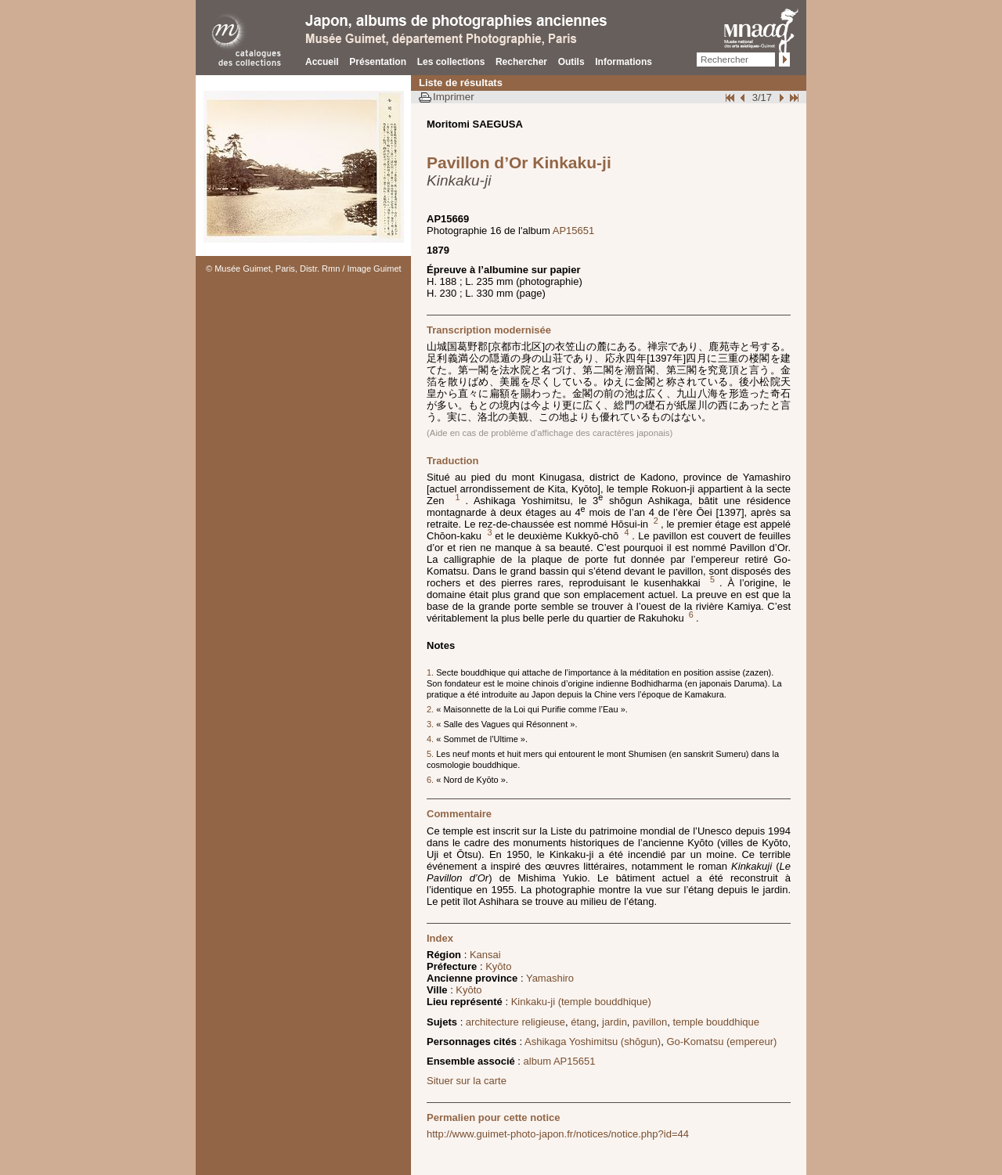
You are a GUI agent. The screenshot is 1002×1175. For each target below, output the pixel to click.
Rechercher (521, 61)
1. (431, 672)
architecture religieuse (515, 1022)
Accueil (322, 61)
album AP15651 (560, 1061)
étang (584, 1022)
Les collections (451, 61)
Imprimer (453, 97)
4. (431, 739)
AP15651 (574, 230)
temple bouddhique (715, 1022)
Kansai (485, 955)
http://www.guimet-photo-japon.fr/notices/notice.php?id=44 (558, 1134)
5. (431, 754)
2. (431, 709)
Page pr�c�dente (744, 97)
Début (731, 97)
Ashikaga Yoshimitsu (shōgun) (592, 1041)
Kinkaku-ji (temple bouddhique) (581, 1001)
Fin (793, 97)
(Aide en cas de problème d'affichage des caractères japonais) (549, 433)
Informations (623, 61)
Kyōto (498, 966)
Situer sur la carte (466, 1081)
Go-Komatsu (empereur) (721, 1041)
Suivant (779, 97)
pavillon (650, 1022)
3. (431, 724)
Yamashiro (550, 978)
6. (431, 779)
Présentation (377, 61)
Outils (571, 61)
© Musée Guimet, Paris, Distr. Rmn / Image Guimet (304, 268)
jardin (614, 1022)
